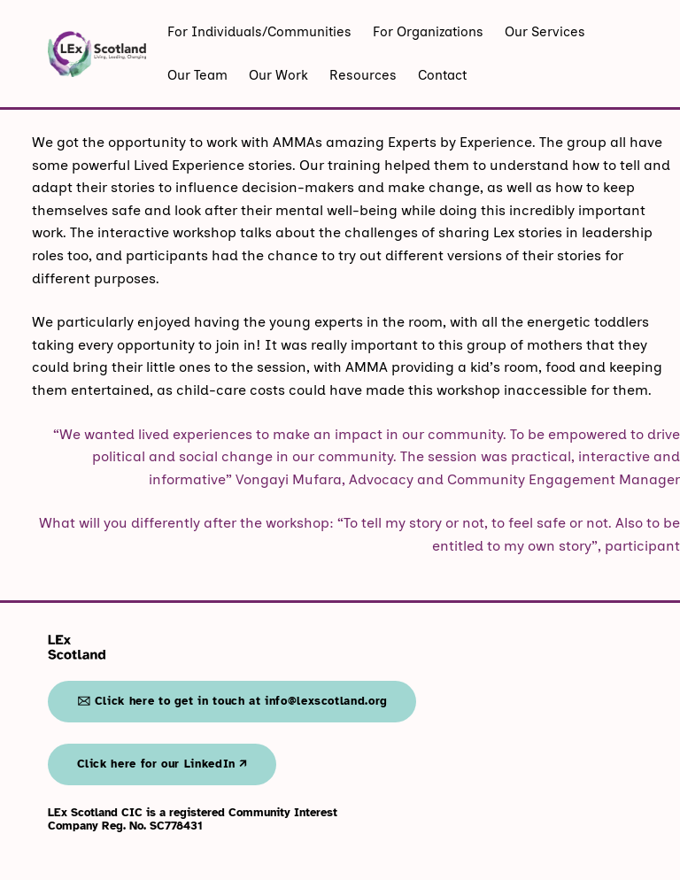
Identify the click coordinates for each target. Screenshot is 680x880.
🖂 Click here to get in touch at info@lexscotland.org (232, 701)
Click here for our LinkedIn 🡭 (162, 764)
